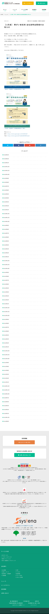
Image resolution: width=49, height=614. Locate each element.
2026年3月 (6, 154)
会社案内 (34, 10)
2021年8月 (6, 366)
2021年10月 (6, 358)
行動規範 (4, 575)
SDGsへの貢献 (19, 577)
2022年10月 (6, 315)
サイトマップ (34, 605)
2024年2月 (6, 252)
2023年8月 (6, 276)
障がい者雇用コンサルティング (9, 560)
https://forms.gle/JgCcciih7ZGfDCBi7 (18, 134)
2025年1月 (6, 209)
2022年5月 (6, 335)
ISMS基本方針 (26, 601)
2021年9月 (6, 362)
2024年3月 (6, 249)
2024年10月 (6, 221)
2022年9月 (6, 319)
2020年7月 (6, 397)
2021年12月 (6, 350)
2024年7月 (6, 233)
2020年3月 (6, 405)
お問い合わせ (42, 3)
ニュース (15, 10)
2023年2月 (6, 299)
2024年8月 (6, 229)
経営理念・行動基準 (6, 573)
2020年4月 (6, 401)
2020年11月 (6, 390)
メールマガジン (28, 3)
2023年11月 (6, 264)
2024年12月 (6, 213)
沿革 (17, 570)
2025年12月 (6, 166)
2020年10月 (6, 393)
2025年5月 (6, 194)
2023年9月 (6, 272)
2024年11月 (6, 217)
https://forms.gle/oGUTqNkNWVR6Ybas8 (19, 135)
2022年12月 (6, 307)
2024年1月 (6, 256)
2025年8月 (6, 182)
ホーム (5, 10)
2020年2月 (6, 409)
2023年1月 (6, 303)
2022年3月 (6, 339)
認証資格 (18, 573)
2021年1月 (6, 382)
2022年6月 (6, 331)
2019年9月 (6, 421)
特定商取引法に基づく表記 (34, 603)
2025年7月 (6, 186)
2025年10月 (6, 174)
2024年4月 (6, 245)
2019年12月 (6, 417)
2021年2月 (6, 378)
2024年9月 (6, 225)
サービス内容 (24, 10)
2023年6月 (6, 284)
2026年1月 (6, 162)
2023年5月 (6, 288)
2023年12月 (6, 260)
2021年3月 (6, 374)
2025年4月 (6, 198)
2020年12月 (6, 386)
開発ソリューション (6, 558)
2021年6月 (6, 370)
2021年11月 (6, 354)
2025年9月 (6, 178)
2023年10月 (6, 268)
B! (40, 145)
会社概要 (4, 570)
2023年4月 (6, 292)
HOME (2, 14)
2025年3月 (6, 201)
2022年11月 (6, 311)
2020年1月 (6, 413)
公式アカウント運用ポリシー (18, 605)
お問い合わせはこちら (25, 455)
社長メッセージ (5, 572)
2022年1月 (6, 346)
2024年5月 (6, 241)
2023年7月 (6, 280)
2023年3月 (6, 296)
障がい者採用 (42, 21)
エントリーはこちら (25, 442)
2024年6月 (6, 237)
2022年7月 (6, 327)
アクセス (18, 572)
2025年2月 (6, 205)
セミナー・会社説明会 (33, 21)
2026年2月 (6, 158)
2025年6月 (6, 190)
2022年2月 (6, 343)
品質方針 (37, 601)
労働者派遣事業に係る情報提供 (16, 603)
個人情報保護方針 (14, 601)
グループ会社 (19, 575)
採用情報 (44, 10)
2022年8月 (6, 323)
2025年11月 (6, 170)
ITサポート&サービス (7, 557)
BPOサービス (5, 555)
